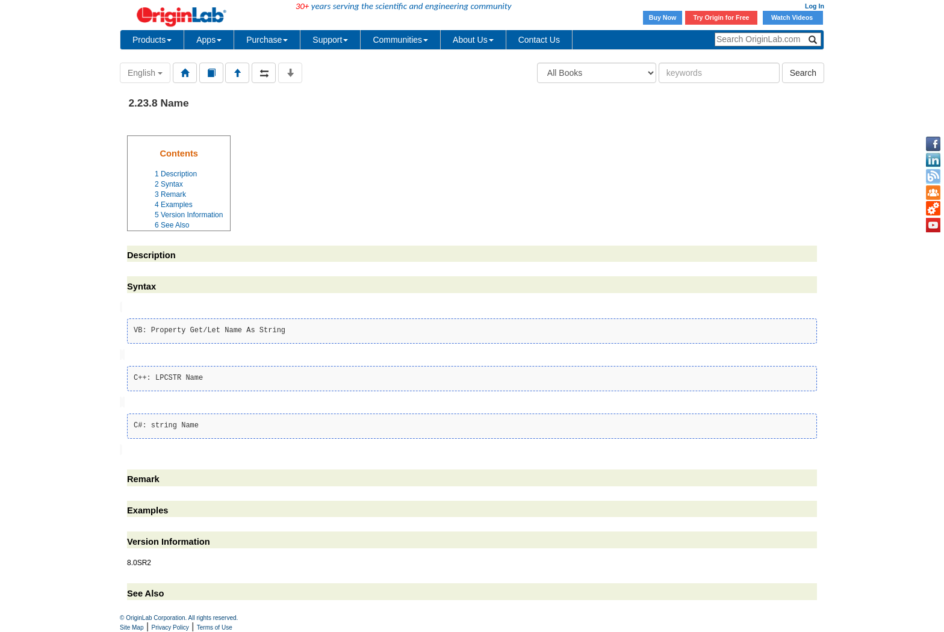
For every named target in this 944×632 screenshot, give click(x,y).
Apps (209, 40)
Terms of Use (214, 627)
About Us (473, 40)
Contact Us (539, 40)
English (145, 73)
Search (803, 73)
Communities (400, 40)
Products (152, 40)
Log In (814, 6)
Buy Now (663, 17)
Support (330, 40)
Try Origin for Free (722, 17)
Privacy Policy (170, 627)
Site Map (131, 627)
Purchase (267, 40)
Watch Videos (793, 17)
